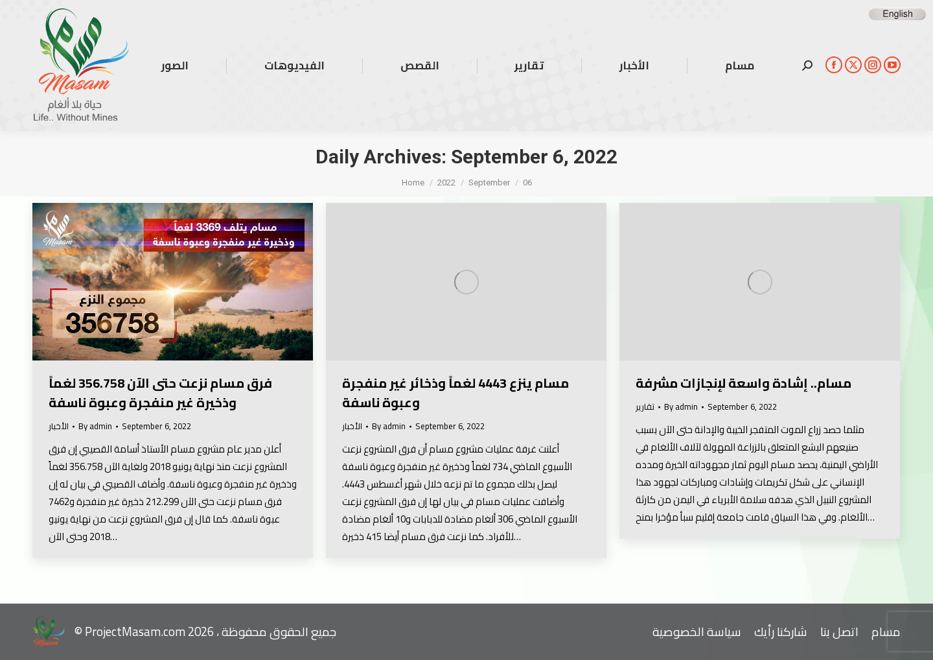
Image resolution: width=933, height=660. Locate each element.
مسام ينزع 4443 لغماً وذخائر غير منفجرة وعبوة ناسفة (455, 392)
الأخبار (59, 426)
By (95, 426)
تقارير (645, 406)
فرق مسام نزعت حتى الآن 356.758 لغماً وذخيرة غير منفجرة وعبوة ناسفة (160, 392)
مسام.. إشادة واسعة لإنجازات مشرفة (743, 383)
